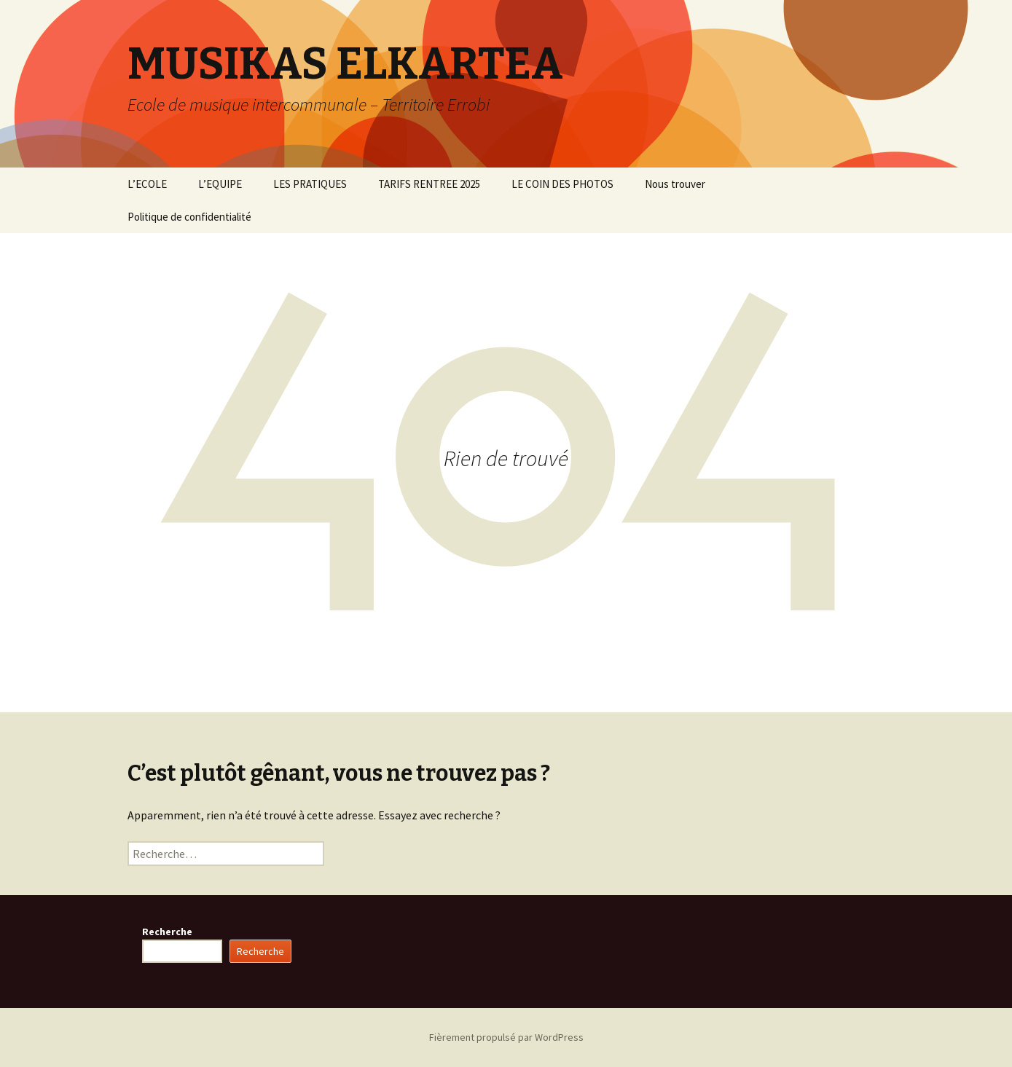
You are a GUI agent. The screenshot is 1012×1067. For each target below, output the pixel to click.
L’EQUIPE (220, 184)
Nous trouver (675, 184)
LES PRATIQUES (310, 184)
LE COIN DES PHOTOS (562, 184)
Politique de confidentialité (189, 217)
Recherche (167, 931)
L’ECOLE (147, 184)
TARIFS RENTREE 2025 (429, 184)
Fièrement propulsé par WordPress (506, 1037)
